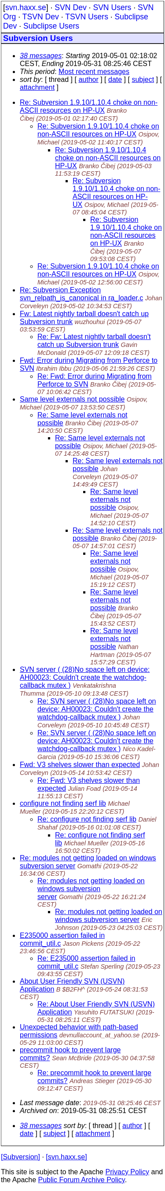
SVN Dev (70, 7)
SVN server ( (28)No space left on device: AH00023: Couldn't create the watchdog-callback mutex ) (85, 677)
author (88, 79)
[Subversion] (20, 1157)
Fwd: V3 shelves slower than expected (80, 764)
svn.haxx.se (25, 7)
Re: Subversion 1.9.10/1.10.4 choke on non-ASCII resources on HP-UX (89, 106)
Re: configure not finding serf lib (86, 819)
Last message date (49, 1102)
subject (143, 79)
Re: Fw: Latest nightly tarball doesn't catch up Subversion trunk (93, 340)
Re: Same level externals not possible (114, 499)
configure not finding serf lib (63, 803)
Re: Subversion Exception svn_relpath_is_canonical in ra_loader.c (81, 294)
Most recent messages (94, 71)
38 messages (41, 55)
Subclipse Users (51, 26)
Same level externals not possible (72, 399)
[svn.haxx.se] (66, 1157)
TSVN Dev (40, 16)
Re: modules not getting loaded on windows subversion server (91, 888)
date (115, 79)
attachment (37, 87)
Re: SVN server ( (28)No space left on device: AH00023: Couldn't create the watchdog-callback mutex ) (96, 709)
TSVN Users (86, 16)
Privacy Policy (127, 1172)
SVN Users (112, 7)
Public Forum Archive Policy (81, 1180)
